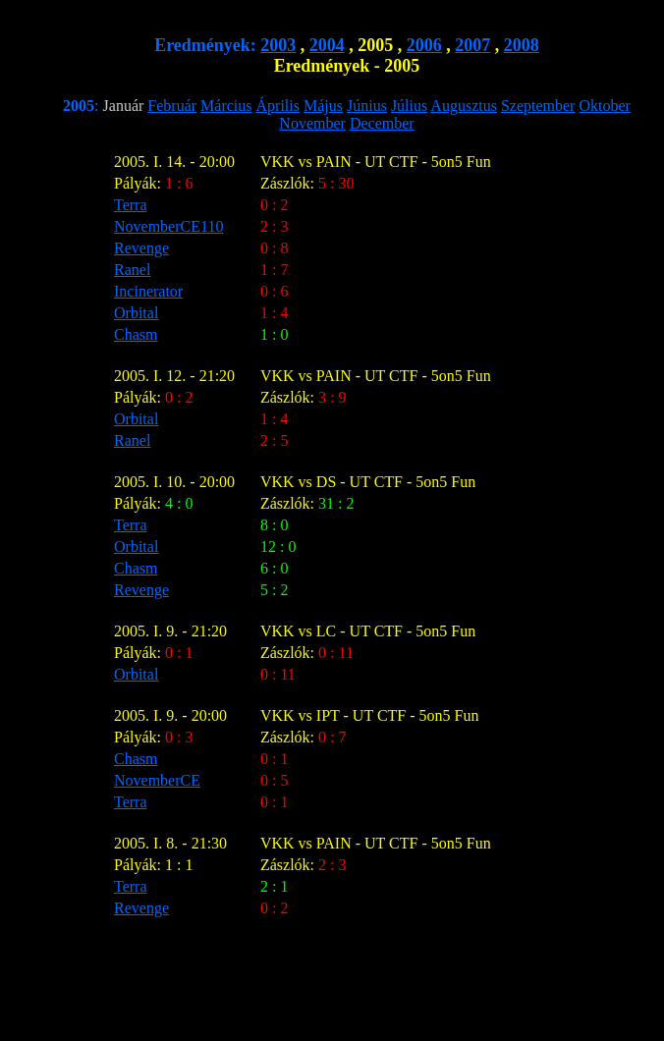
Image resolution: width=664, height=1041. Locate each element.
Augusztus (463, 105)
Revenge (141, 248)
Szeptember (538, 105)
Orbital (136, 312)
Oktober (604, 105)
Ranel (132, 269)
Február (171, 105)
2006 (424, 45)
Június (367, 105)
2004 (327, 45)
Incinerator (148, 291)
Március (225, 105)
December (382, 123)
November (312, 123)
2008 (521, 45)
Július (409, 105)
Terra (130, 204)
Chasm (135, 334)
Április (278, 105)
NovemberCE (157, 780)
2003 (278, 45)
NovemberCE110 (168, 226)
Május (323, 105)
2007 (472, 45)
